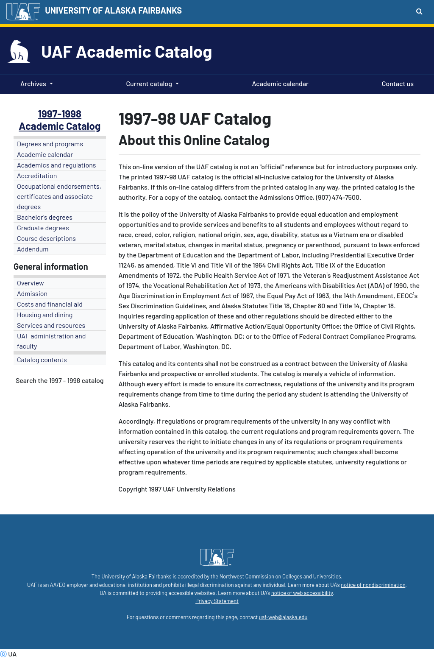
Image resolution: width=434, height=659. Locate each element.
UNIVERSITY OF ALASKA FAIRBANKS (113, 10)
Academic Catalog (59, 126)
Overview (30, 283)
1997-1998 (59, 113)
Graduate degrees (43, 227)
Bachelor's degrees (44, 217)
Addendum (33, 249)
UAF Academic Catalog (126, 51)
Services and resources (51, 325)
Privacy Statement (217, 601)
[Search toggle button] (419, 11)
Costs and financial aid (50, 304)
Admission (32, 293)
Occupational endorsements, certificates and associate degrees (59, 196)
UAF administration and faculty (51, 341)
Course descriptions (46, 238)
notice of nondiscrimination (373, 584)
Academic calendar (279, 82)
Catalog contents (42, 359)
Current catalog (149, 83)
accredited (190, 576)
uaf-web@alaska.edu (283, 617)
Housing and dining (44, 314)
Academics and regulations (56, 165)
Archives (33, 83)
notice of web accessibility (302, 592)
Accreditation (37, 175)
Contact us (396, 82)
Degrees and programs (50, 144)
